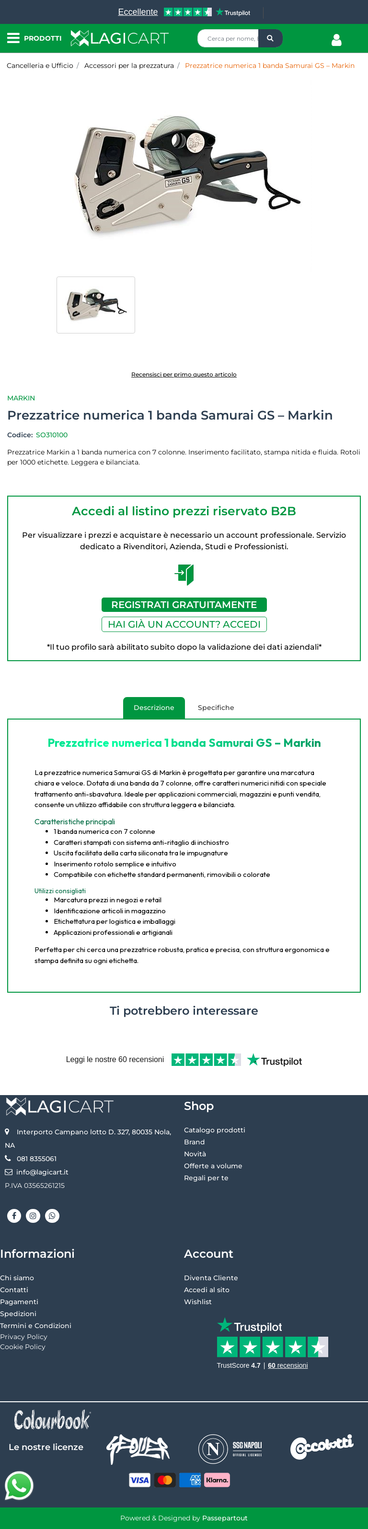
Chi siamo (17, 1278)
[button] (270, 38)
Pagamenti (19, 1301)
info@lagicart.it (42, 1172)
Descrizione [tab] (148, 711)
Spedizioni (18, 1313)
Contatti (14, 1289)
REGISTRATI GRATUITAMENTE (184, 604)
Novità (195, 1154)
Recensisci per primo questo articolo (184, 374)
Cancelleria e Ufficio (40, 65)
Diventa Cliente (211, 1278)
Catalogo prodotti (214, 1130)
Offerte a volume (213, 1166)
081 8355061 (37, 1158)
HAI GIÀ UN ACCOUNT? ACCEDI (184, 624)
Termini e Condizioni (35, 1325)
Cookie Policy (23, 1346)
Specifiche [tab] (216, 707)
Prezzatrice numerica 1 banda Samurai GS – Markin (270, 65)
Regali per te (206, 1178)
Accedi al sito (207, 1289)
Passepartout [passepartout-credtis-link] (225, 1518)
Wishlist (198, 1301)
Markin (21, 398)
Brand (194, 1142)
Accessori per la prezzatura (129, 65)
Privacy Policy (23, 1336)
